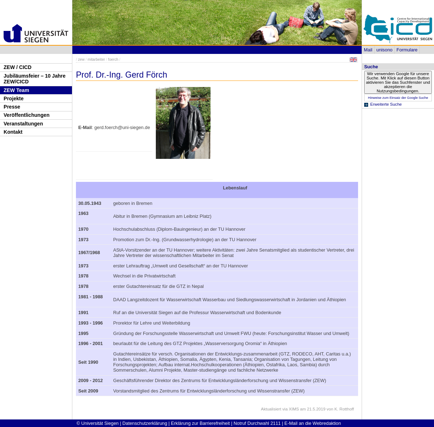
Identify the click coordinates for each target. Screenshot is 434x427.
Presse (12, 107)
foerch (113, 59)
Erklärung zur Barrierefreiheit (200, 423)
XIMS (294, 409)
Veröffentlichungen (27, 115)
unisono (384, 49)
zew (81, 59)
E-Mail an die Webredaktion (312, 423)
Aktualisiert (271, 409)
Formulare (407, 49)
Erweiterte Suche (386, 104)
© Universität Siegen (98, 423)
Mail (368, 49)
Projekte (14, 98)
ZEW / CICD (17, 67)
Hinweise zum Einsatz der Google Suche (398, 98)
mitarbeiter (96, 59)
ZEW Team (16, 90)
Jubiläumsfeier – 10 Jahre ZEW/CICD (34, 79)
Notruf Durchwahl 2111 (257, 423)
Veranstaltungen (23, 124)
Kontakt (13, 132)
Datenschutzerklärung (144, 423)
